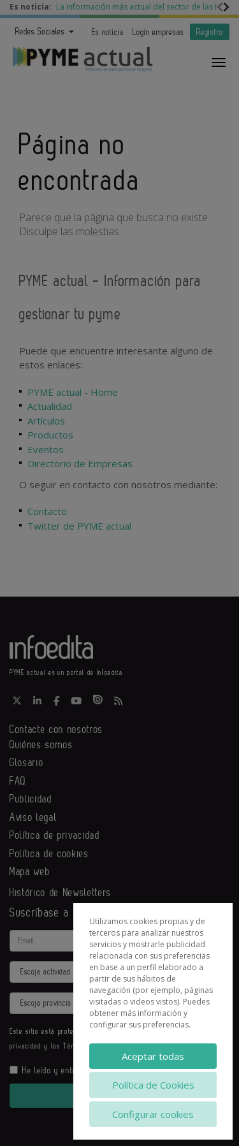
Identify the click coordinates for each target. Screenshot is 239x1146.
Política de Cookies (153, 1084)
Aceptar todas (153, 1056)
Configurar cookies (153, 1114)
